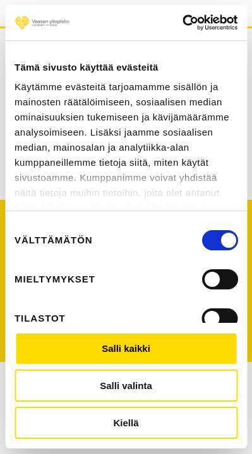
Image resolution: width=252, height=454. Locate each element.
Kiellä (125, 422)
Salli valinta (126, 385)
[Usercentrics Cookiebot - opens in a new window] (182, 23)
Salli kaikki (126, 348)
